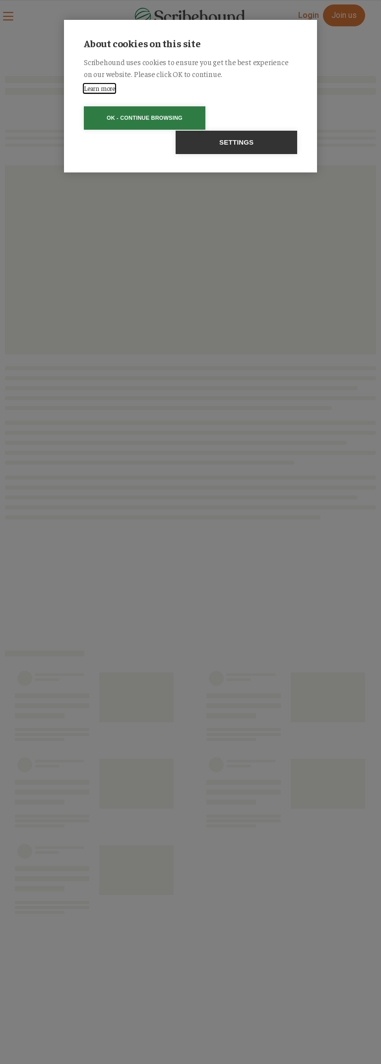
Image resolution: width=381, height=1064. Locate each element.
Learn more (99, 88)
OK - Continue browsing (134, 118)
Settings (247, 118)
